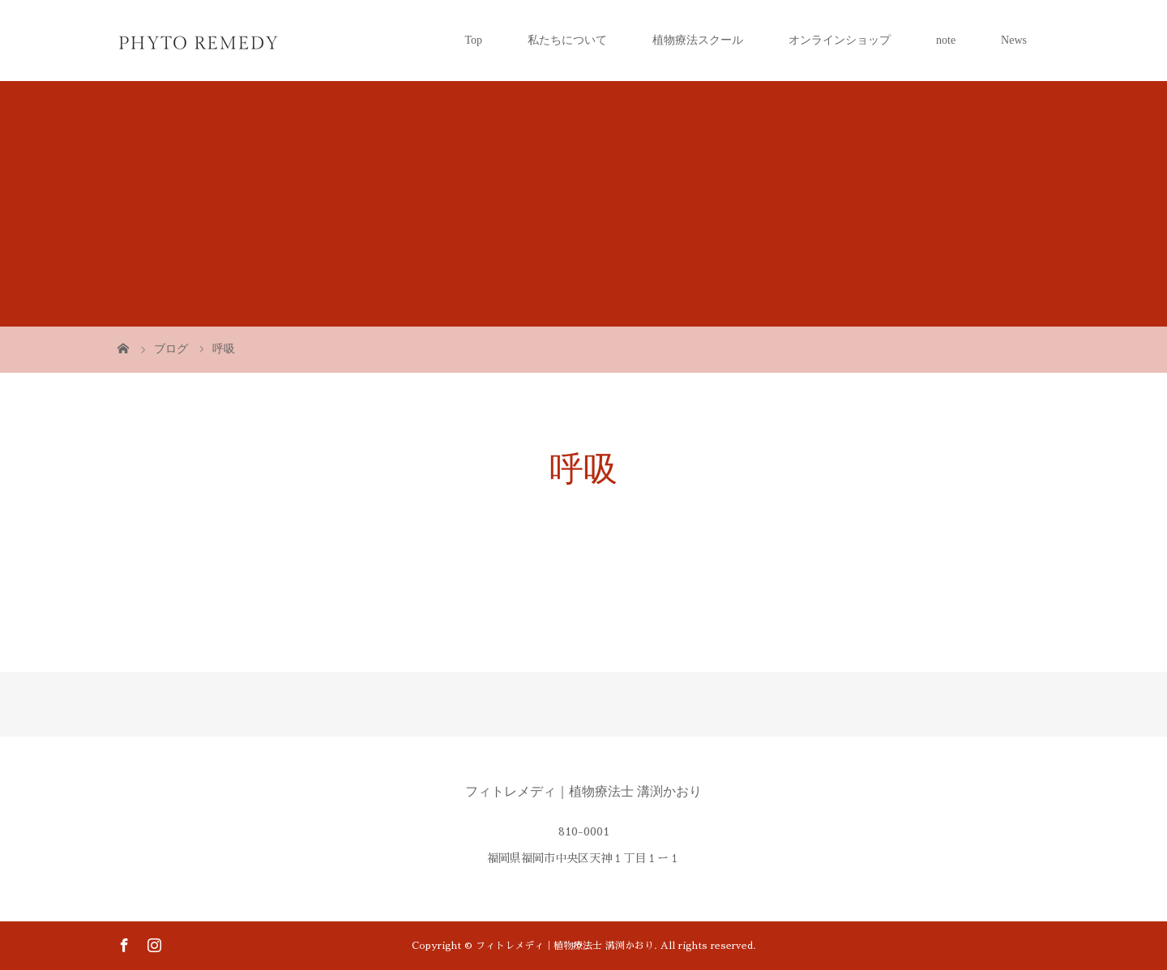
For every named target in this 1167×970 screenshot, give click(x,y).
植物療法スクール (697, 40)
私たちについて (567, 40)
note (945, 40)
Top (473, 40)
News (1014, 40)
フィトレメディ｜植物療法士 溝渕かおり (583, 791)
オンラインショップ (840, 40)
